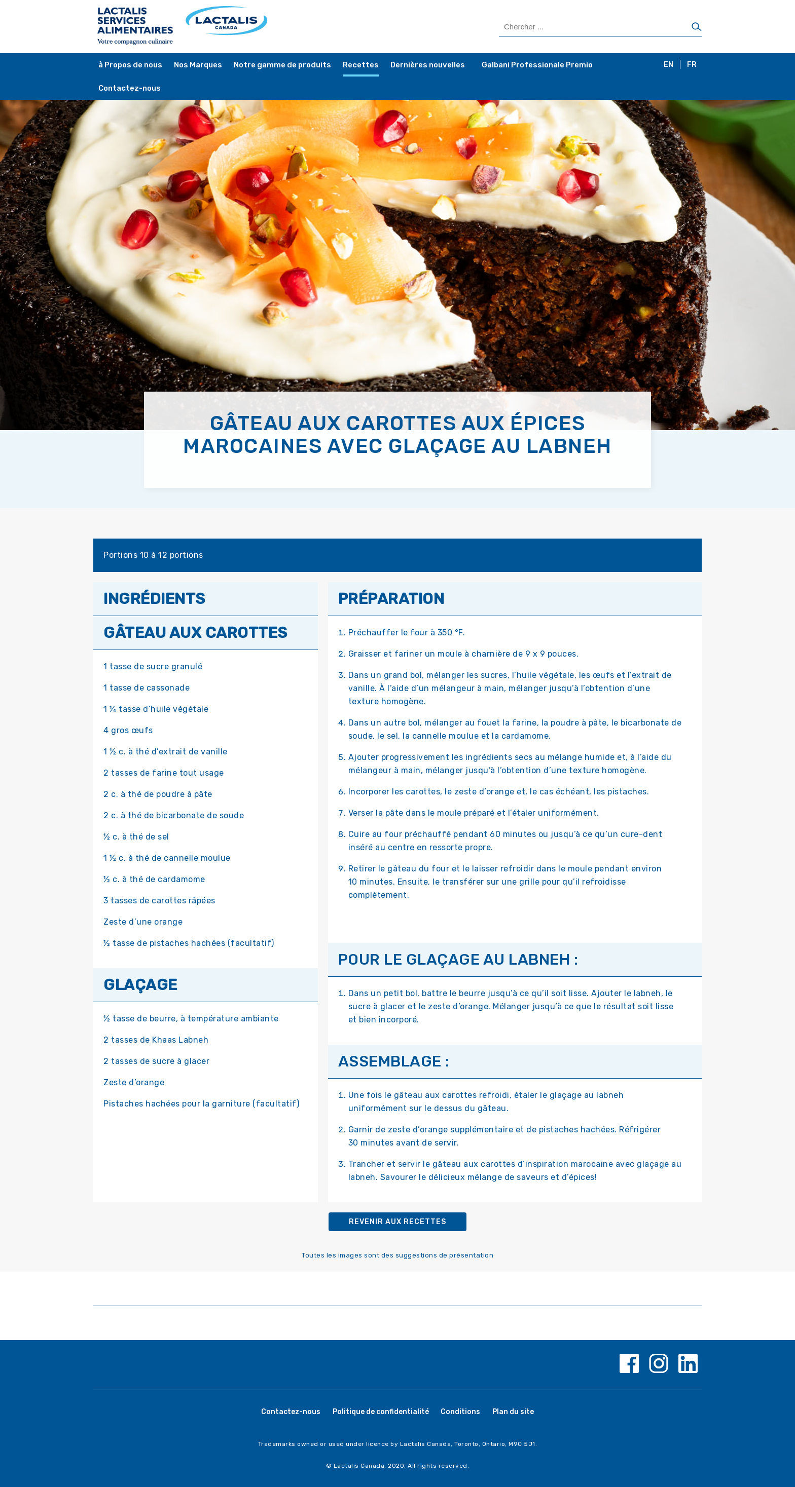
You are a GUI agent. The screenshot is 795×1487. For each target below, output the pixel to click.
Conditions (460, 1411)
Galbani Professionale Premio (537, 64)
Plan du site (513, 1411)
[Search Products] (600, 26)
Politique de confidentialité (381, 1411)
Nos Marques (198, 64)
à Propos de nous (130, 64)
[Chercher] (697, 27)
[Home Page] (246, 26)
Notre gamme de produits (282, 64)
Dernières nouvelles (427, 64)
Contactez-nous (129, 88)
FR (692, 64)
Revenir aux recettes (397, 1221)
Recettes (361, 64)
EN (668, 64)
